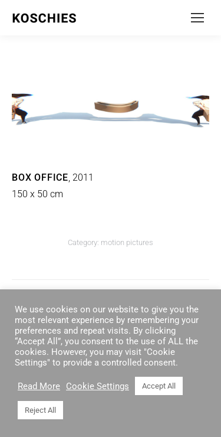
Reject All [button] (40, 410)
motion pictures (127, 242)
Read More (39, 386)
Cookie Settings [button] (97, 386)
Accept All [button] (159, 385)
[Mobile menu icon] (197, 18)
